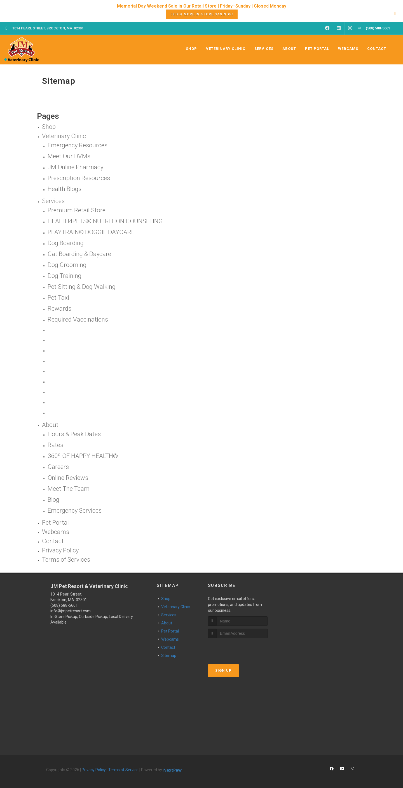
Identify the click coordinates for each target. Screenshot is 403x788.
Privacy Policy (94, 770)
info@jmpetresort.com (70, 611)
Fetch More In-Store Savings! (201, 14)
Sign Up (223, 670)
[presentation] (238, 648)
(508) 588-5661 (64, 605)
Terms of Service (123, 770)
